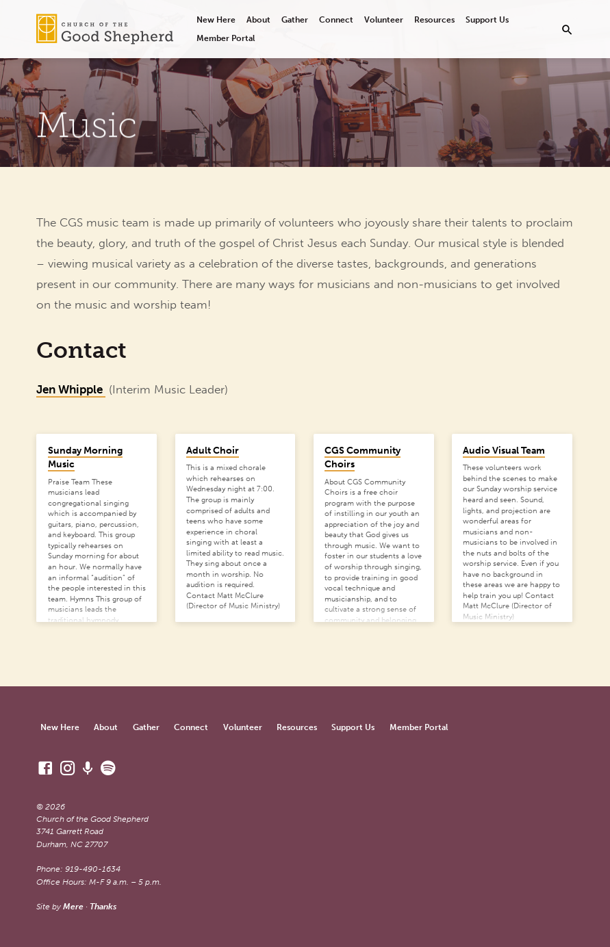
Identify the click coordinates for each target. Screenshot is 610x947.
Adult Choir (212, 450)
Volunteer (383, 19)
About (258, 19)
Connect (336, 19)
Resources (434, 19)
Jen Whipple (70, 389)
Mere (73, 906)
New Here (216, 19)
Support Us (487, 19)
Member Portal (225, 38)
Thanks (103, 906)
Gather (294, 19)
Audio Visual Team (504, 450)
